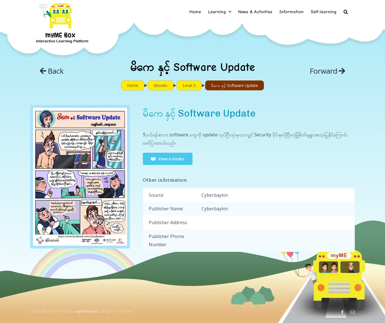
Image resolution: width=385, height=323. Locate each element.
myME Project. (87, 311)
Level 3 (189, 85)
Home (132, 85)
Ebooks (160, 85)
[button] (346, 12)
